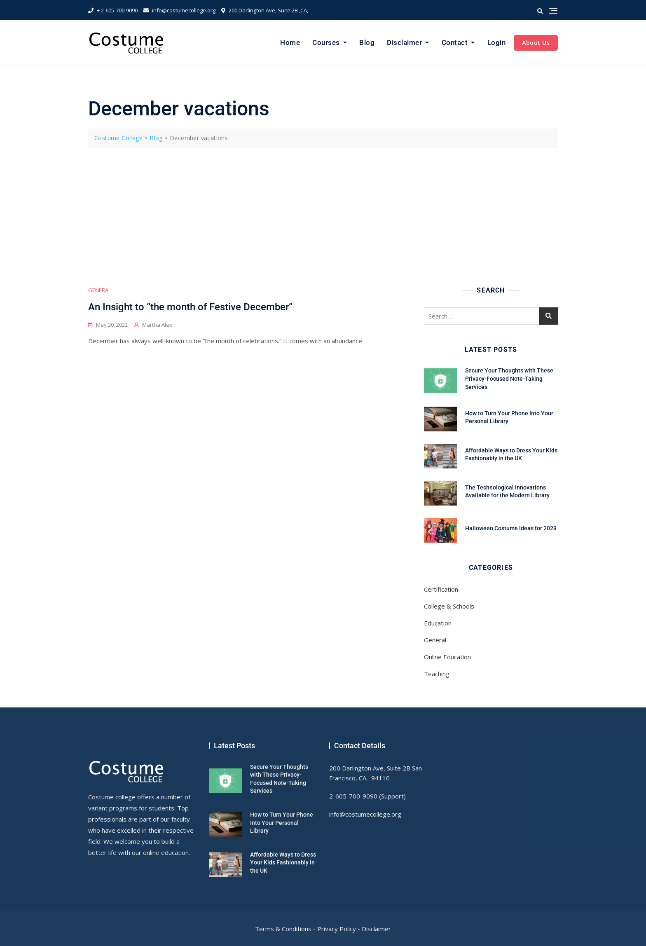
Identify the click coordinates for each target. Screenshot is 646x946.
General (99, 290)
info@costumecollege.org (179, 10)
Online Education (447, 657)
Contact (455, 42)
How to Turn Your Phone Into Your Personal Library (281, 822)
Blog (366, 42)
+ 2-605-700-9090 (113, 10)
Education (438, 623)
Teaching (436, 674)
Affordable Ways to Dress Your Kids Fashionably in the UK (283, 862)
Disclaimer (404, 42)
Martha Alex (157, 324)
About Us (536, 43)
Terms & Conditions (283, 929)
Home (290, 42)
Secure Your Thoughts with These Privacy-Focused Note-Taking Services (509, 378)
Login (496, 42)
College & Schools (449, 606)
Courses (326, 42)
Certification (441, 589)
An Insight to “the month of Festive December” (190, 307)
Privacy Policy (336, 929)
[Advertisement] (325, 209)
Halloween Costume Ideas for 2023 (511, 528)
